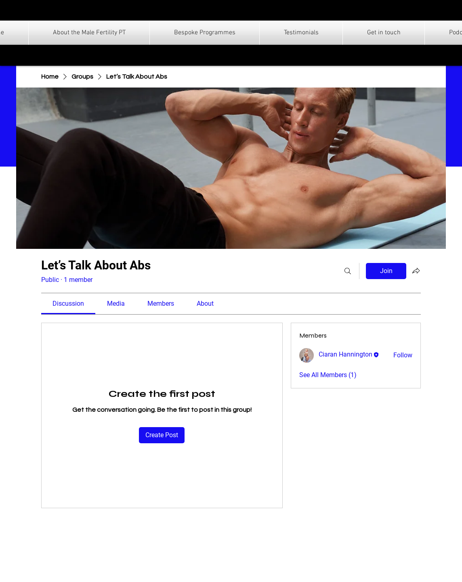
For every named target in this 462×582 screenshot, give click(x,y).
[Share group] (416, 270)
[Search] (348, 271)
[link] (68, 303)
